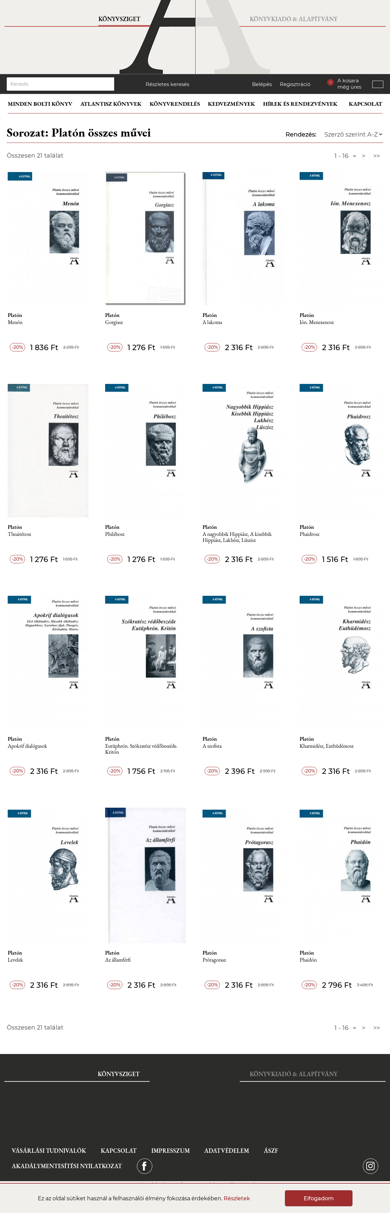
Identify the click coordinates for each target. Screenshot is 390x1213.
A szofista (212, 746)
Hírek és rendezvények (300, 103)
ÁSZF (271, 1150)
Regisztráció (295, 84)
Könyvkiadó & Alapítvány (293, 19)
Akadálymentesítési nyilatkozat (67, 1166)
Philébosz (115, 534)
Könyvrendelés (175, 103)
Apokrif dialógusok (27, 746)
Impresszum (170, 1150)
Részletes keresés (167, 84)
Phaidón (308, 960)
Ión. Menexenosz (317, 322)
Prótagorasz (214, 960)
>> (376, 156)
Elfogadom (319, 1198)
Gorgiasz (114, 322)
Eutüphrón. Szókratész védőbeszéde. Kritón (141, 749)
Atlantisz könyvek (111, 103)
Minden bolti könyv (40, 103)
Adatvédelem (226, 1150)
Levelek (15, 960)
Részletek (237, 1198)
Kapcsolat (365, 103)
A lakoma (212, 322)
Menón (15, 322)
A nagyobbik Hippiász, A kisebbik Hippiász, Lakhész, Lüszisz (237, 537)
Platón (15, 315)
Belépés (262, 84)
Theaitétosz (19, 534)
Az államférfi (118, 960)
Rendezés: (301, 134)
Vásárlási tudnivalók (49, 1150)
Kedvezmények (231, 103)
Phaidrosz (309, 534)
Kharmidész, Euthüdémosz (327, 746)
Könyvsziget (119, 19)
